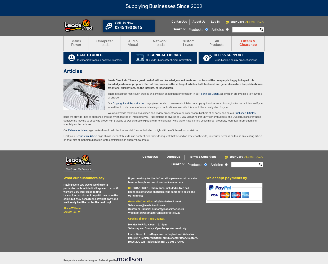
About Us (198, 22)
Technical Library (209, 94)
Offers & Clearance (248, 43)
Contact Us (179, 22)
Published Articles (245, 113)
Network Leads (160, 43)
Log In (215, 22)
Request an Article (86, 136)
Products (198, 30)
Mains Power (76, 43)
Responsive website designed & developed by (102, 260)
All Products (216, 43)
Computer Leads (104, 43)
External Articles (77, 130)
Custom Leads (188, 43)
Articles (220, 30)
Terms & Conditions (203, 157)
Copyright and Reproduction (129, 103)
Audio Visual (133, 43)
